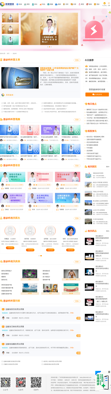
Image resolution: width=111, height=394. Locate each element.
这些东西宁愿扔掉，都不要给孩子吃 (32, 156)
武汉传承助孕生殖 (92, 142)
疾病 (20, 4)
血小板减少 (46, 276)
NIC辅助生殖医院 (92, 145)
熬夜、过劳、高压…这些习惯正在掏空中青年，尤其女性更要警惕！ (21, 103)
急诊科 (15, 53)
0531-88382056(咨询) (101, 212)
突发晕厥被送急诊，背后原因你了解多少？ (54, 106)
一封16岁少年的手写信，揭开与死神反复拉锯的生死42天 (58, 111)
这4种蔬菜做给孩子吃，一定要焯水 (11, 156)
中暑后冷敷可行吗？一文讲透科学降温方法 (14, 111)
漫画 (90, 4)
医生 (35, 4)
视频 (51, 4)
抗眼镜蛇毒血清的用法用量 (50, 364)
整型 (82, 4)
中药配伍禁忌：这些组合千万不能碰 (73, 137)
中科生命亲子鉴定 (92, 153)
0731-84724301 (100, 175)
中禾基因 (89, 148)
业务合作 (67, 380)
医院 (28, 4)
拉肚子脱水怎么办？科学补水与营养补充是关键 (98, 123)
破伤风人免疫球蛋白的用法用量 (51, 361)
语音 (66, 4)
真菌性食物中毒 (6, 294)
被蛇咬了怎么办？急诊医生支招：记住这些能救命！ (98, 109)
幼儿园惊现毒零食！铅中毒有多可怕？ (33, 137)
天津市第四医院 (98, 219)
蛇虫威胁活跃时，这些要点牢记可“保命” (98, 112)
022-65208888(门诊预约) (102, 203)
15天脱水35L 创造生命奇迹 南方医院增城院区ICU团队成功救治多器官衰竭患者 (98, 120)
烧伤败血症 (46, 271)
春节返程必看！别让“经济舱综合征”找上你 (14, 106)
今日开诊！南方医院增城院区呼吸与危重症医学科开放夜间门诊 (98, 118)
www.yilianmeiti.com (85, 377)
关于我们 (53, 380)
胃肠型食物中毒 (6, 291)
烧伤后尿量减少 (6, 271)
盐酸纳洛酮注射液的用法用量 (10, 361)
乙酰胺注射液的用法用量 (9, 364)
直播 (59, 4)
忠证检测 (89, 150)
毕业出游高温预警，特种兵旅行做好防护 (54, 137)
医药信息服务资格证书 (84, 380)
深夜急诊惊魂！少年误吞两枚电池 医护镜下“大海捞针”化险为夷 (59, 69)
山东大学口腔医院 (99, 210)
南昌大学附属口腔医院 (100, 182)
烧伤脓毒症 (5, 274)
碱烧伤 (3, 276)
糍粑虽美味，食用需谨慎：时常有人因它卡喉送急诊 (17, 109)
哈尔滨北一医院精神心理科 (95, 136)
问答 (74, 4)
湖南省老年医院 (98, 173)
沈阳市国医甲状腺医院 (94, 139)
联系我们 (60, 380)
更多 (98, 4)
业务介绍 (74, 380)
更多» (77, 60)
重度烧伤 (46, 274)
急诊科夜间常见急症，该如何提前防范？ (54, 109)
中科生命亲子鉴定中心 (94, 159)
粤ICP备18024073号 (89, 382)
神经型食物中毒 (6, 285)
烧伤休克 (4, 279)
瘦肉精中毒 (46, 279)
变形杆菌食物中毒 (7, 288)
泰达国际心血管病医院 (100, 201)
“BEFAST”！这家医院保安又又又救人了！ (98, 115)
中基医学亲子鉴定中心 (94, 156)
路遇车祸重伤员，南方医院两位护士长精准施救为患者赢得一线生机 (61, 103)
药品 (43, 4)
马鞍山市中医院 (98, 191)
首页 (8, 53)
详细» (72, 313)
